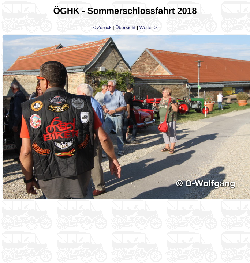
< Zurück (102, 27)
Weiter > (148, 27)
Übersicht (125, 27)
